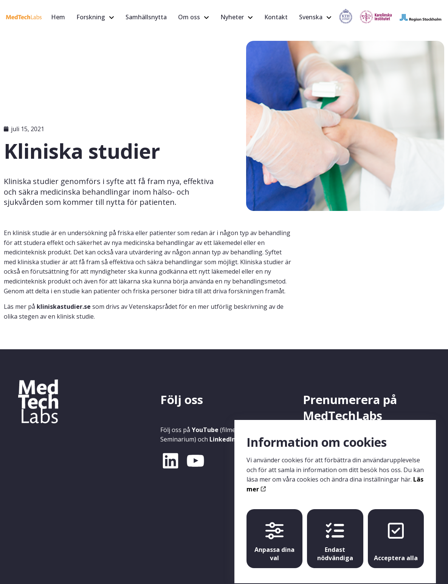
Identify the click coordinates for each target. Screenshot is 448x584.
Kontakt (276, 17)
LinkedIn (222, 439)
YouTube (205, 430)
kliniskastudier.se (64, 306)
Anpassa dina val (274, 535)
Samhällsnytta (146, 17)
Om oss (189, 17)
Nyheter (232, 17)
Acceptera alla (396, 535)
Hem (58, 17)
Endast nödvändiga (335, 535)
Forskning (90, 17)
